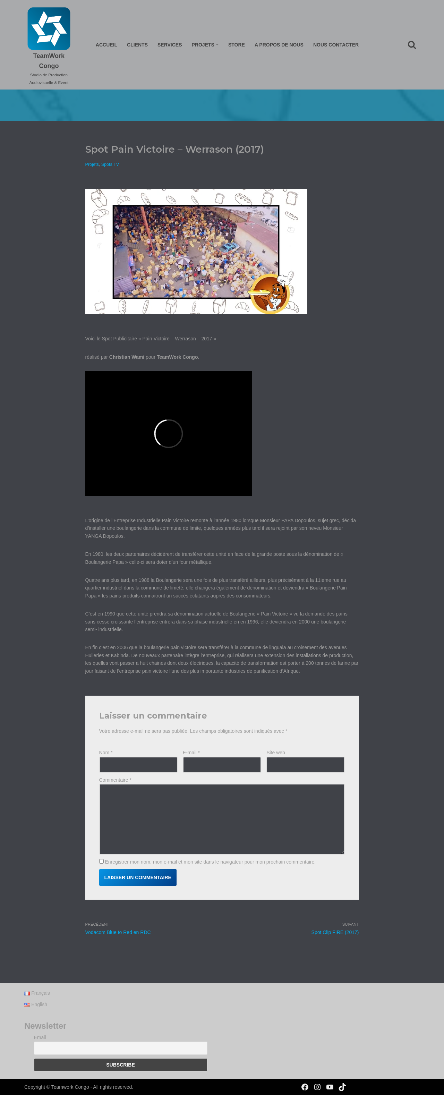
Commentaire (115, 780)
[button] (217, 44)
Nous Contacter (336, 45)
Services (169, 45)
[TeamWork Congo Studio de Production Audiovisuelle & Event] (49, 46)
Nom (106, 752)
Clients (137, 45)
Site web (275, 752)
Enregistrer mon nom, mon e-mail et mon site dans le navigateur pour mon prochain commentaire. (210, 862)
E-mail (191, 752)
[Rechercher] (412, 44)
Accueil (106, 45)
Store (236, 45)
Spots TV (110, 164)
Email (40, 1037)
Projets (92, 164)
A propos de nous (279, 45)
